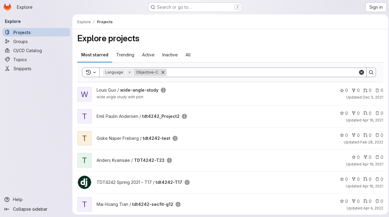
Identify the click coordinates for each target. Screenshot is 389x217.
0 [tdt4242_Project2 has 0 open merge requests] (366, 113)
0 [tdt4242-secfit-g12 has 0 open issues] (378, 201)
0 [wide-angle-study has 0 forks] (354, 90)
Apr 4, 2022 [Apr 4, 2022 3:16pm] (372, 208)
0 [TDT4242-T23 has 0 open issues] (378, 157)
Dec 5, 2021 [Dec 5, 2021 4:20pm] (371, 97)
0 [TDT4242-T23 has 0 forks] (366, 157)
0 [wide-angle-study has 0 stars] (342, 90)
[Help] (36, 199)
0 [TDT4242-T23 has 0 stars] (354, 157)
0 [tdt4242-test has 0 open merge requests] (366, 135)
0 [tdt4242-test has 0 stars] (342, 135)
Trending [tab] (125, 54)
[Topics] (36, 59)
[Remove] (163, 72)
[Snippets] (36, 68)
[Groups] (36, 41)
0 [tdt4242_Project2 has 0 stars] (342, 113)
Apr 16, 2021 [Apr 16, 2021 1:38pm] (371, 186)
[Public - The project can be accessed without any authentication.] (163, 90)
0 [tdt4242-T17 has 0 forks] (354, 179)
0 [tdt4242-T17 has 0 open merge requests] (366, 179)
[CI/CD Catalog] (36, 50)
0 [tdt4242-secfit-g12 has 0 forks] (354, 201)
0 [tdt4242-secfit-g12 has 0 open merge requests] (366, 201)
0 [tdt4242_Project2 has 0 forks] (354, 113)
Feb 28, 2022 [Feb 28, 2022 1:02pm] (370, 142)
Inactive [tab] (170, 54)
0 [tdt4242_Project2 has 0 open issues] (378, 113)
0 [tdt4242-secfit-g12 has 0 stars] (342, 201)
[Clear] (360, 72)
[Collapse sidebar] (36, 209)
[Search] (262, 72)
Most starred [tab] (94, 54)
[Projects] (36, 32)
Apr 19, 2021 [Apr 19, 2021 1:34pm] (371, 164)
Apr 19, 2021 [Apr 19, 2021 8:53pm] (371, 120)
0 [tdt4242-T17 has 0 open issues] (378, 179)
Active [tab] (148, 54)
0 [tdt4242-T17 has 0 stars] (342, 179)
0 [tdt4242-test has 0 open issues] (378, 135)
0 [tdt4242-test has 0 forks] (354, 135)
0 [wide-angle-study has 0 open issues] (378, 90)
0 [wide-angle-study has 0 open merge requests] (366, 90)
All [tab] (188, 54)
